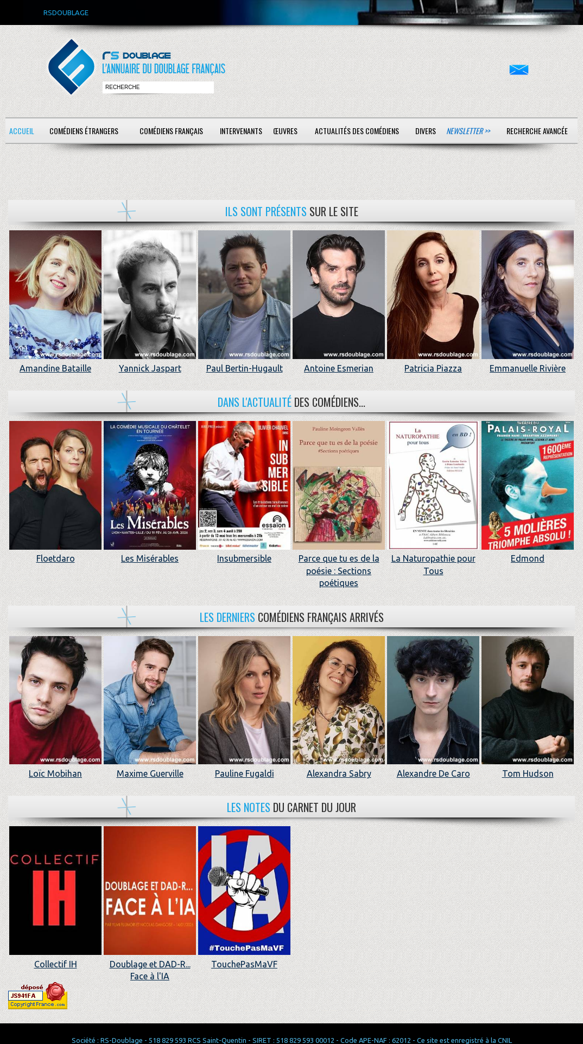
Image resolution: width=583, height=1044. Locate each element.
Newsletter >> (468, 130)
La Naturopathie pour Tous (433, 559)
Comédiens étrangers (83, 130)
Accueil (21, 130)
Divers (425, 130)
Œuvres (285, 130)
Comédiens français (171, 130)
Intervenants (241, 130)
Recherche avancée (537, 130)
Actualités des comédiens (357, 130)
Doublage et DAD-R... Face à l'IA (150, 964)
